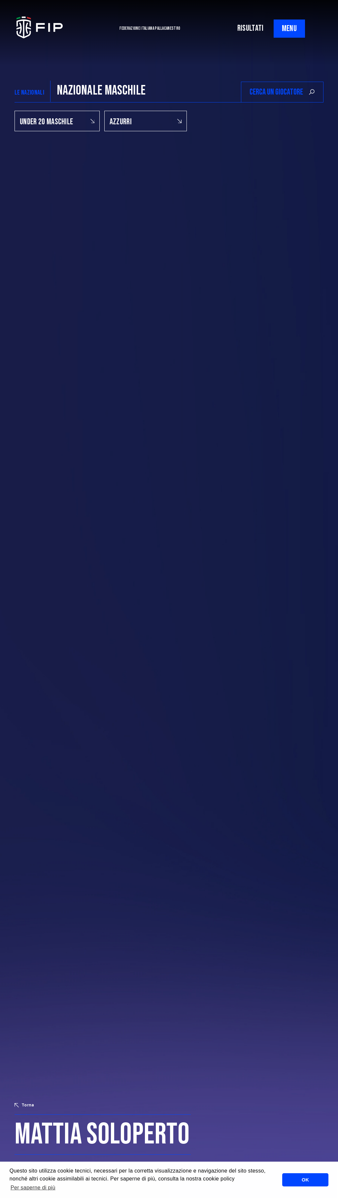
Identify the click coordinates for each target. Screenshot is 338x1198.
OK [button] (305, 1179)
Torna (24, 1105)
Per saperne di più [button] (33, 1187)
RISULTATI (250, 28)
